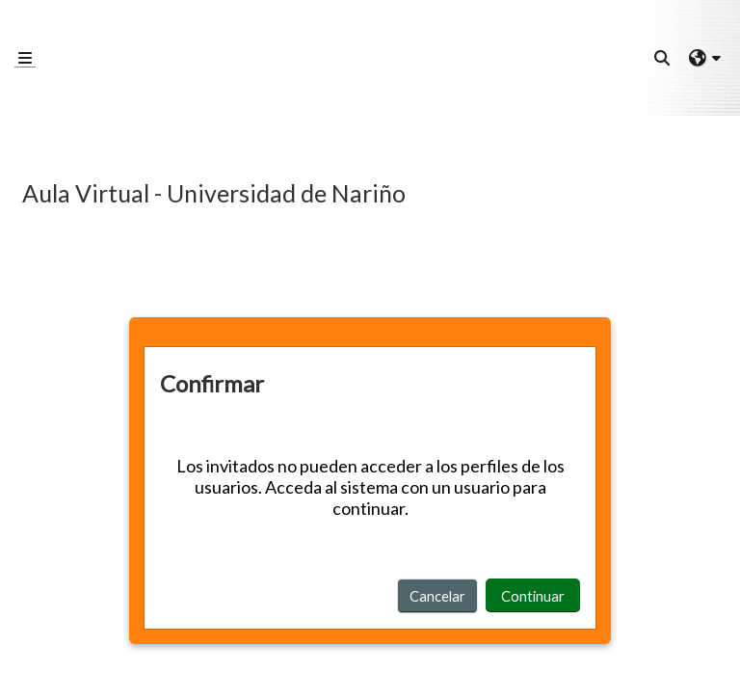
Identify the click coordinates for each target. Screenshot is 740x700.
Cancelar (437, 596)
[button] (662, 57)
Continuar (533, 596)
